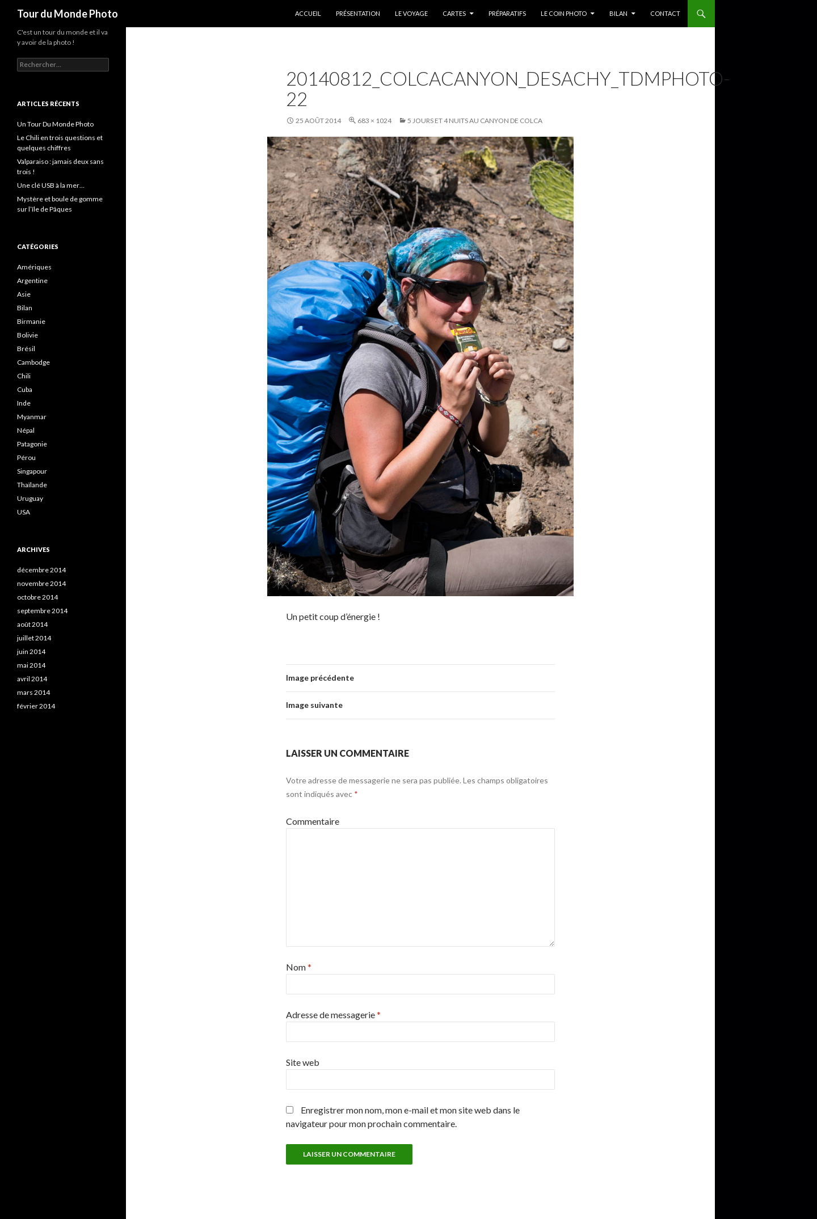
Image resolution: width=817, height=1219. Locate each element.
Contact (665, 13)
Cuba (24, 389)
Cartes (454, 13)
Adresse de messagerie (333, 1014)
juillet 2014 (34, 638)
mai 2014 (31, 665)
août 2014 (32, 624)
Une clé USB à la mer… (51, 185)
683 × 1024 (374, 120)
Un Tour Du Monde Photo (55, 124)
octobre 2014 (37, 597)
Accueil (308, 13)
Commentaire (312, 821)
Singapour (32, 471)
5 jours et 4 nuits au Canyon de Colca (474, 120)
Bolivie (27, 335)
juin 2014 (31, 651)
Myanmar (32, 416)
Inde (24, 403)
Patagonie (32, 444)
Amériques (34, 267)
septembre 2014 (42, 610)
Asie (24, 294)
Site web (302, 1062)
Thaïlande (32, 484)
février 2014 (36, 706)
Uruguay (30, 498)
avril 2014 (32, 678)
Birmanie (31, 321)
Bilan (618, 13)
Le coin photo (564, 13)
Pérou (26, 457)
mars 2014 (33, 692)
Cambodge (33, 362)
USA (23, 512)
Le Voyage (411, 13)
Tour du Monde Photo (67, 13)
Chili (24, 376)
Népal (26, 430)
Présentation (358, 13)
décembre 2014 (41, 570)
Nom (298, 966)
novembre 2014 (41, 583)
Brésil (26, 348)
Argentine (32, 280)
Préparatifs (507, 13)
